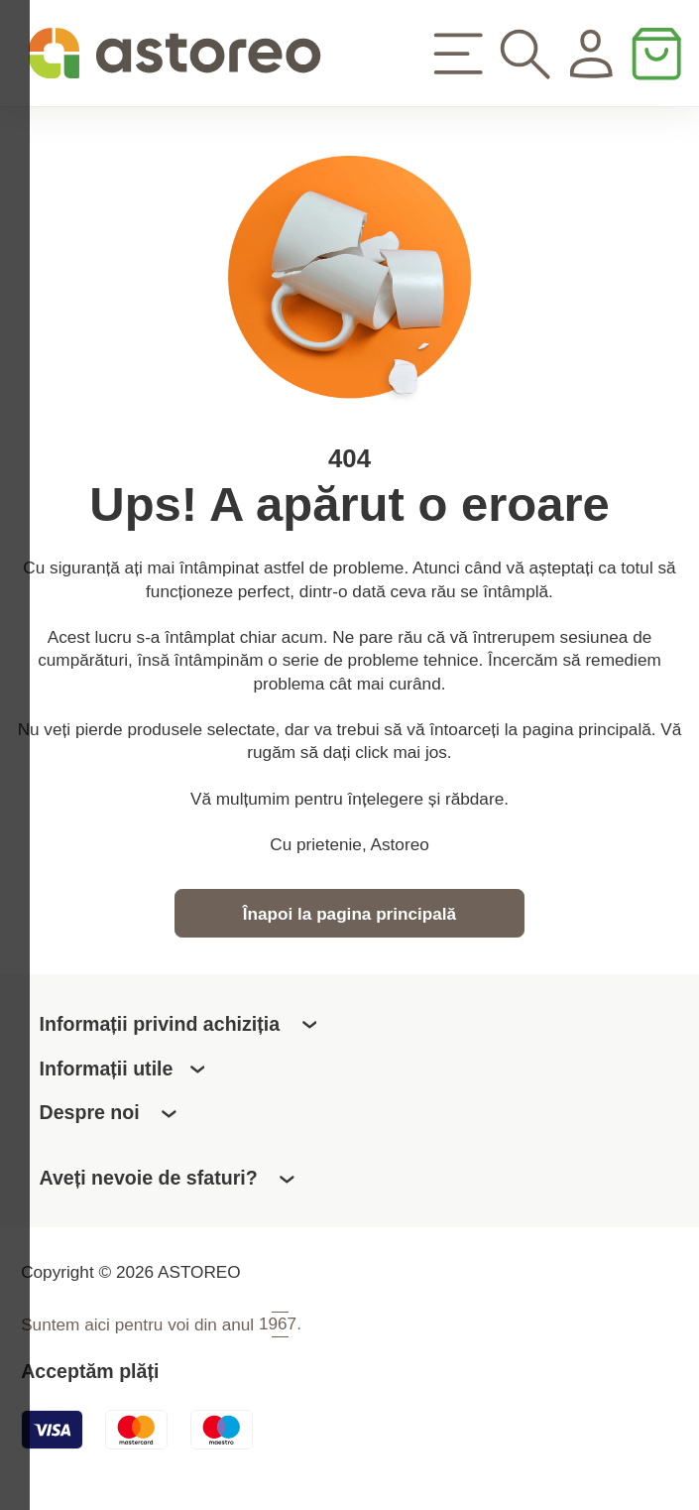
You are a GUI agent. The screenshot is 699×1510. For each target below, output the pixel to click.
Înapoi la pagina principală (350, 922)
